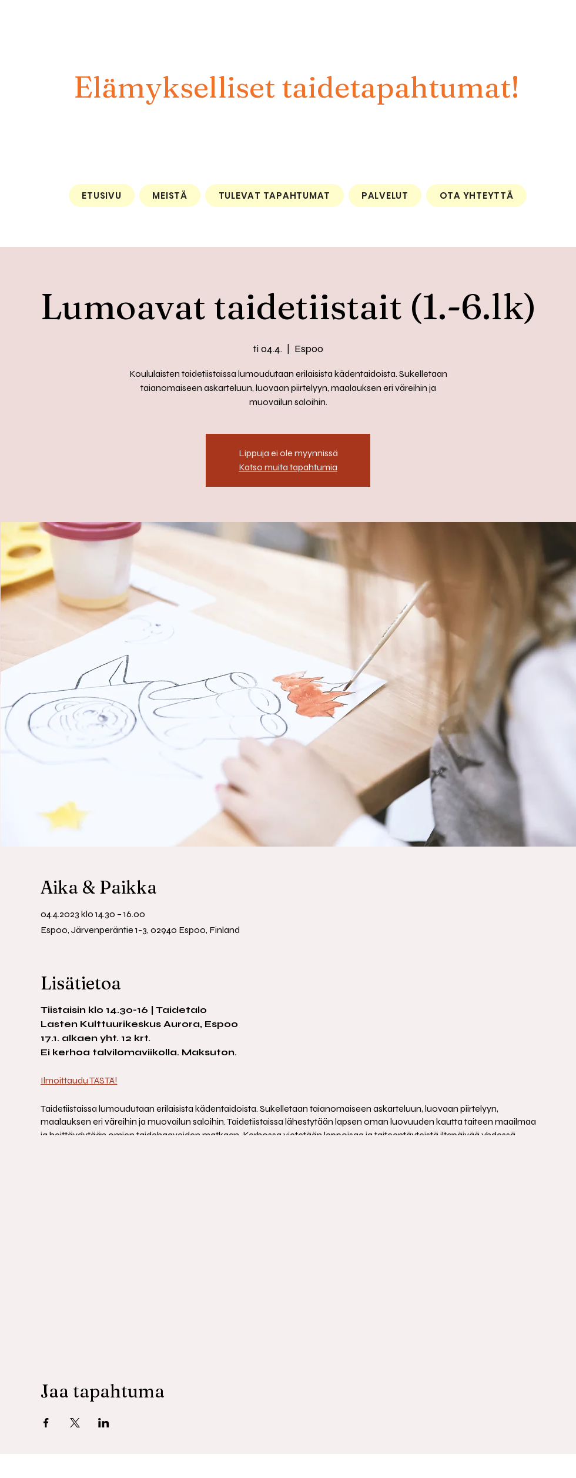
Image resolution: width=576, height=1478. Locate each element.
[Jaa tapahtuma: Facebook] (46, 1422)
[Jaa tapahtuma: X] (75, 1422)
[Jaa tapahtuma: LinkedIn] (103, 1422)
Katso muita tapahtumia (288, 467)
